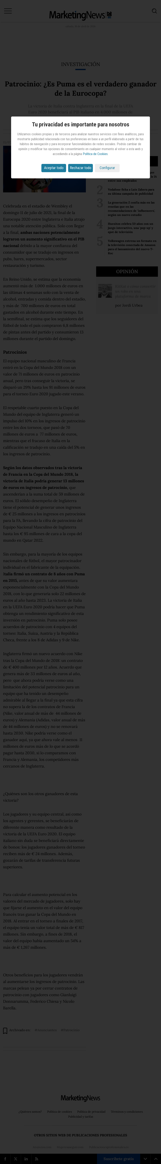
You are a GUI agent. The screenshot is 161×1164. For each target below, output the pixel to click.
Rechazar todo (80, 168)
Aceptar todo (53, 168)
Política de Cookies (95, 154)
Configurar (107, 168)
